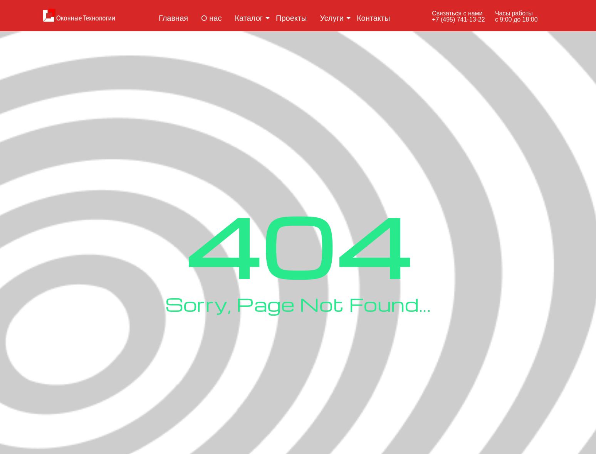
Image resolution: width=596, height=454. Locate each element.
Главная (173, 18)
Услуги (333, 18)
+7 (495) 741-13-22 (458, 19)
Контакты (373, 18)
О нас (211, 18)
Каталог (250, 18)
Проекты (291, 18)
